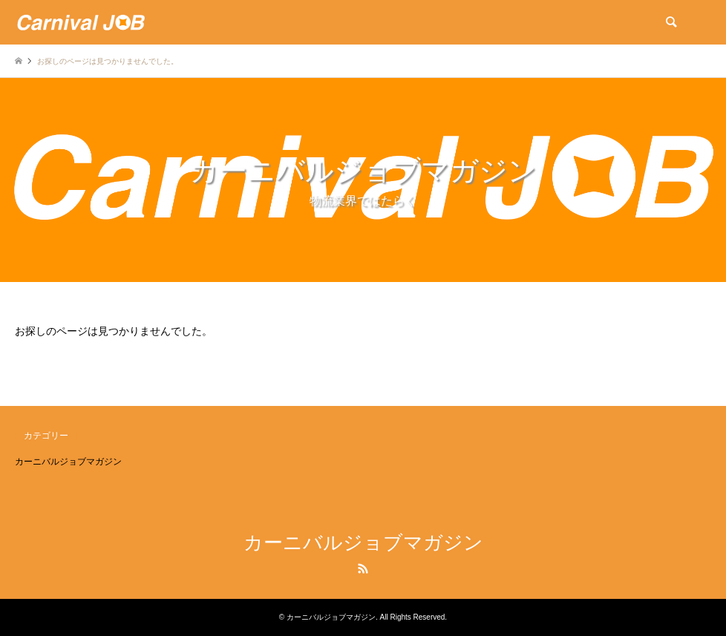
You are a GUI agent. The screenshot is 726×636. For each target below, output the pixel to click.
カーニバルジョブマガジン (68, 461)
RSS (363, 568)
